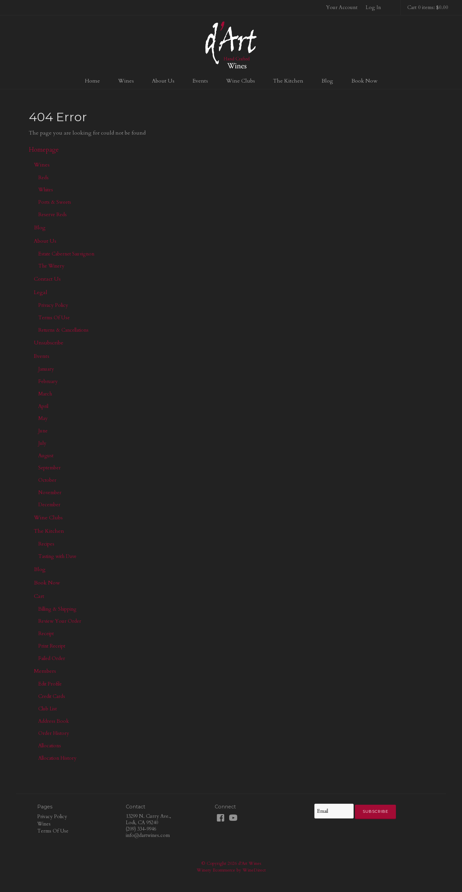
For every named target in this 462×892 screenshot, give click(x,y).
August (45, 455)
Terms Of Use (54, 317)
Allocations (49, 745)
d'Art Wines (231, 44)
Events (200, 81)
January (46, 369)
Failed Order (51, 658)
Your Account (342, 7)
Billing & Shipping (57, 609)
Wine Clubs (240, 81)
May (43, 418)
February (48, 381)
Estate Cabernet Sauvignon (66, 253)
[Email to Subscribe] (333, 811)
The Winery (51, 266)
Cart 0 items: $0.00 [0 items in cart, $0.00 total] (427, 7)
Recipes (46, 544)
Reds (43, 177)
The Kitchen (288, 81)
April (43, 406)
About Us (163, 81)
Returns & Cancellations (63, 330)
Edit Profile (50, 683)
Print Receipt (51, 646)
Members (45, 671)
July (42, 443)
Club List (47, 708)
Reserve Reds (52, 214)
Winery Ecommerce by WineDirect (231, 870)
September (49, 467)
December (49, 504)
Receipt (46, 633)
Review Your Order (59, 621)
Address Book (53, 721)
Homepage (44, 150)
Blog (327, 81)
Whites (45, 189)
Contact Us (47, 279)
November (49, 492)
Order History (53, 733)
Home (92, 81)
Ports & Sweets (54, 202)
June (43, 430)
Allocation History (57, 758)
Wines (126, 81)
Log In (373, 7)
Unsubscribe (48, 342)
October (47, 480)
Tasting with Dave (57, 556)
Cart (39, 596)
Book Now (364, 81)
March (45, 393)
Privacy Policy (53, 305)
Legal (40, 292)
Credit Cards (51, 696)
